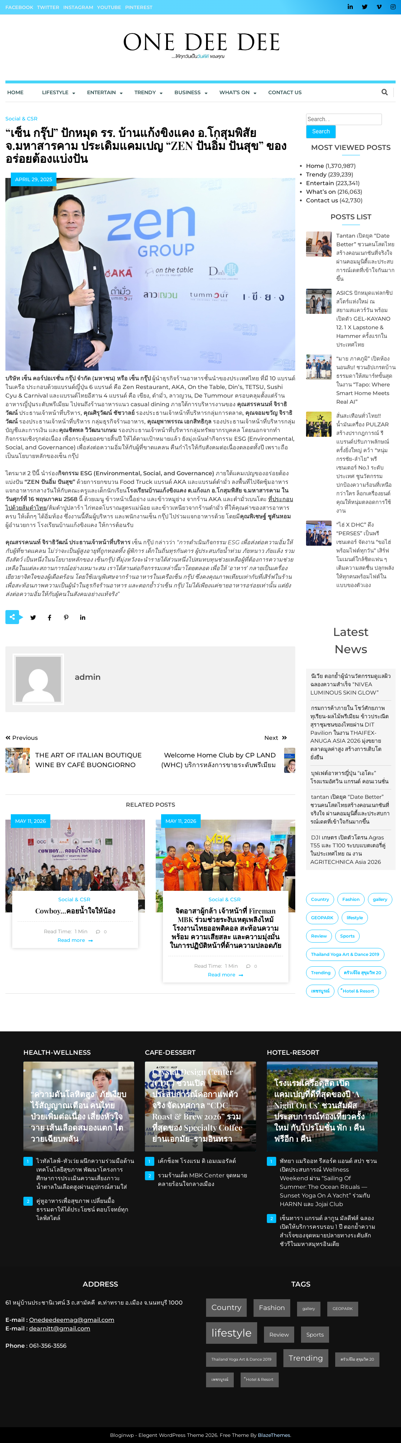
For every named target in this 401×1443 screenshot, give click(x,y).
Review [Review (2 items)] (319, 936)
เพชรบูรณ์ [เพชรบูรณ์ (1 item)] (320, 991)
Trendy (145, 92)
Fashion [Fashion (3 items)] (351, 899)
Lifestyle (55, 92)
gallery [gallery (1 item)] (380, 899)
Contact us (285, 92)
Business (187, 92)
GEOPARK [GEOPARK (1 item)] (322, 917)
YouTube (109, 7)
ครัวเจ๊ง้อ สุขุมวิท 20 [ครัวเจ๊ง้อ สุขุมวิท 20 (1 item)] (362, 972)
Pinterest (138, 7)
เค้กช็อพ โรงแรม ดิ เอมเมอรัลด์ (197, 1161)
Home (15, 92)
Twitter (48, 7)
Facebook (19, 7)
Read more (71, 940)
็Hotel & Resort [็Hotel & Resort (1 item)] (358, 991)
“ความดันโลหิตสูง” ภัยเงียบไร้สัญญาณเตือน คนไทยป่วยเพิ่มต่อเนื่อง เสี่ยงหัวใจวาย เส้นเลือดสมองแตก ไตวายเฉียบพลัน (78, 1116)
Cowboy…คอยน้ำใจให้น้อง (75, 910)
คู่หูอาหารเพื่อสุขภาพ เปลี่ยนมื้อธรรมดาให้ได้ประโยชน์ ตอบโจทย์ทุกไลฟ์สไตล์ (82, 1209)
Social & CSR (21, 118)
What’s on (321, 191)
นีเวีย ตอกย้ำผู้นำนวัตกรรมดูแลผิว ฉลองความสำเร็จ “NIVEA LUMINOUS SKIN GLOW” (350, 684)
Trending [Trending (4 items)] (321, 972)
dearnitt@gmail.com (59, 1328)
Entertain (101, 92)
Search (321, 131)
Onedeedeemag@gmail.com (71, 1319)
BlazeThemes (274, 1435)
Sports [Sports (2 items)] (347, 936)
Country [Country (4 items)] (320, 899)
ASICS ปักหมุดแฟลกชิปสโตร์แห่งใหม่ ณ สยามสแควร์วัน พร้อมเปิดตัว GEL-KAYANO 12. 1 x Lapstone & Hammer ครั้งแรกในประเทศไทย (364, 318)
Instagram (78, 7)
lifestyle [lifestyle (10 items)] (355, 917)
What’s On (234, 92)
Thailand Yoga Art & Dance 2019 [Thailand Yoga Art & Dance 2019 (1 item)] (345, 954)
